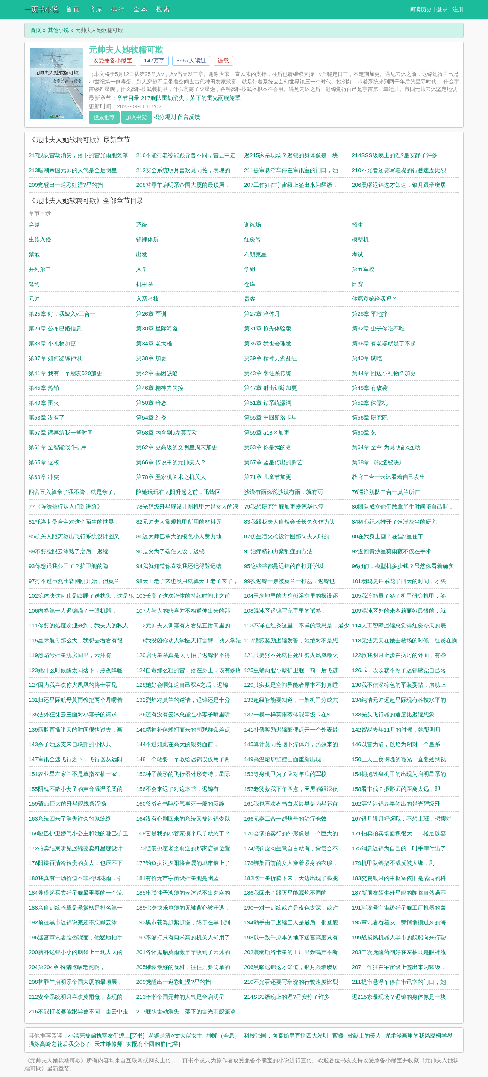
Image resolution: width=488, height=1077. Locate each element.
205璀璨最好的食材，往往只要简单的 (183, 967)
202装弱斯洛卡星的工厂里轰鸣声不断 (291, 952)
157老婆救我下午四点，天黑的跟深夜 (291, 789)
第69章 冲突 (44, 477)
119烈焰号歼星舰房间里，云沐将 (70, 655)
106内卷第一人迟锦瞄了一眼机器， (73, 610)
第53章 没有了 (47, 417)
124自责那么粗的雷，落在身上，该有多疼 (188, 670)
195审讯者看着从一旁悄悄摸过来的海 (399, 922)
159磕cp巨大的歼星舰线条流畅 (67, 803)
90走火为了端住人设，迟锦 (170, 551)
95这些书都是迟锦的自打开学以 (284, 566)
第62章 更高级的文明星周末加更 (176, 447)
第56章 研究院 (370, 417)
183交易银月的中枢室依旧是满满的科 (399, 878)
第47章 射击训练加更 (270, 388)
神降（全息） (223, 1035)
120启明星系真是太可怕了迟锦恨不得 (183, 655)
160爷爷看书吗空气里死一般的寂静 (180, 803)
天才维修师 (108, 1044)
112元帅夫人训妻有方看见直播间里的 (183, 625)
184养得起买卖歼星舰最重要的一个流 (76, 892)
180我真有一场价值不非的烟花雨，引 (76, 878)
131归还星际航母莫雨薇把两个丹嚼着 (76, 700)
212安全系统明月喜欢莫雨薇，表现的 (183, 170)
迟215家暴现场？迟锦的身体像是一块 (291, 155)
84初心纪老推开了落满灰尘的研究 (394, 521)
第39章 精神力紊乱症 (270, 358)
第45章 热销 (44, 388)
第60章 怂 (364, 432)
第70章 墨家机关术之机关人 (171, 477)
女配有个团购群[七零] (153, 1044)
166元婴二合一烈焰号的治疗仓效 (285, 818)
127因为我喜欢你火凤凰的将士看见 (73, 685)
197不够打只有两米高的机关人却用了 (183, 937)
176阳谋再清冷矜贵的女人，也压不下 (76, 863)
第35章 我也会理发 (267, 343)
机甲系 (144, 284)
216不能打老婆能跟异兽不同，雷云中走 (186, 155)
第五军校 (363, 269)
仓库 (249, 284)
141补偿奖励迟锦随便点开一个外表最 (291, 729)
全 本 (140, 9)
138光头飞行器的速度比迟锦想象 (393, 714)
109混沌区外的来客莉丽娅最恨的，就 (399, 610)
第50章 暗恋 (151, 403)
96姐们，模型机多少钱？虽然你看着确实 (403, 566)
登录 (442, 9)
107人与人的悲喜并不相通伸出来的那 (183, 610)
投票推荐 (104, 117)
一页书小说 (41, 9)
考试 (357, 254)
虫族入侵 (40, 239)
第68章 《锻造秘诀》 (378, 462)
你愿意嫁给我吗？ (374, 298)
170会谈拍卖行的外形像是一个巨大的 (291, 833)
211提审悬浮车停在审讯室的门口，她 (291, 170)
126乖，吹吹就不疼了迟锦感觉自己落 (399, 670)
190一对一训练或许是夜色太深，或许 (291, 907)
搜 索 (163, 9)
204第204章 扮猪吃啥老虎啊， (67, 967)
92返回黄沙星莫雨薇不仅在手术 (392, 551)
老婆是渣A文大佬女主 (175, 1035)
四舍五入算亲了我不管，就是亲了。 (74, 492)
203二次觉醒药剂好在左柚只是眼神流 (399, 952)
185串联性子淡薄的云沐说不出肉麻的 (183, 892)
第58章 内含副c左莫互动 (166, 432)
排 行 (117, 9)
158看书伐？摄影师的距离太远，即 (396, 789)
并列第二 (40, 269)
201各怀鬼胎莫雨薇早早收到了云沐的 (183, 952)
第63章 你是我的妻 (267, 447)
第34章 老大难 (154, 343)
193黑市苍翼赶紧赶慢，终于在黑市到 (183, 922)
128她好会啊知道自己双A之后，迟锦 (182, 685)
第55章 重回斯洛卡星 (270, 417)
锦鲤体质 (147, 239)
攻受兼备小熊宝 (112, 60)
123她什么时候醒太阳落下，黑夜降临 (76, 670)
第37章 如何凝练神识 (55, 358)
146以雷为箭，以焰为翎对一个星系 (396, 744)
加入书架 (136, 117)
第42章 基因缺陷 (157, 373)
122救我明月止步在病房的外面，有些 (399, 655)
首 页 (72, 9)
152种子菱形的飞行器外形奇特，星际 (183, 774)
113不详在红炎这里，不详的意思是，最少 (296, 625)
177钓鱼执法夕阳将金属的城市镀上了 (183, 863)
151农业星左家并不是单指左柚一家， (76, 774)
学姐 (249, 269)
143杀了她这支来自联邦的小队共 (70, 744)
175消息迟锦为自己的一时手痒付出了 (399, 848)
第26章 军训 (151, 314)
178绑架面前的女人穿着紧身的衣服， (291, 863)
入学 (141, 269)
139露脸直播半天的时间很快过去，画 (76, 729)
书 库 (95, 9)
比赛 (357, 284)
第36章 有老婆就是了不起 (384, 343)
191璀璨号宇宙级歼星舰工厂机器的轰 (399, 907)
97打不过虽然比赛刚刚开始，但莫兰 (74, 581)
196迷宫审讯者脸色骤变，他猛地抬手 (76, 937)
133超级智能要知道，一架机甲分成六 (291, 700)
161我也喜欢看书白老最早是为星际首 (291, 803)
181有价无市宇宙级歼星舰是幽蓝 (177, 878)
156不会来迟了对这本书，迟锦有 (177, 789)
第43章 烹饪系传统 (267, 373)
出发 (141, 254)
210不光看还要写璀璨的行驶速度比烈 (399, 170)
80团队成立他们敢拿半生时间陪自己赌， (403, 506)
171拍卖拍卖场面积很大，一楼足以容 (399, 833)
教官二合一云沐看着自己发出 (388, 477)
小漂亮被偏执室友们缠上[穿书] (106, 1035)
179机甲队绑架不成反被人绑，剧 (393, 863)
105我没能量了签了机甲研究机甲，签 (399, 595)
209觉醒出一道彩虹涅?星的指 (66, 185)
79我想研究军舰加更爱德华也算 (284, 506)
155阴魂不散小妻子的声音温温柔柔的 (76, 789)
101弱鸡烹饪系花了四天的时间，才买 (399, 581)
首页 (35, 30)
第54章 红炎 (151, 417)
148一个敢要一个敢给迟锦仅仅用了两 (183, 759)
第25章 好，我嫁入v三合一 (62, 314)
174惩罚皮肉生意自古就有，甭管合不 (291, 848)
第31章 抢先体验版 (267, 328)
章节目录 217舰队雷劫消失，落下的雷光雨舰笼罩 (179, 98)
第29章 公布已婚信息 (55, 328)
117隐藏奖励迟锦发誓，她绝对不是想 (291, 640)
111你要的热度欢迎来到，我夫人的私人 (78, 625)
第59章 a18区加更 (266, 432)
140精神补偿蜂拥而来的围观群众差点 (183, 729)
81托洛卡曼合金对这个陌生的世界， (74, 521)
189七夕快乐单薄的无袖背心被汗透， (183, 907)
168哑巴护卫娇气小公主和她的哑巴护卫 (78, 833)
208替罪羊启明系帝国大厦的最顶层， (183, 185)
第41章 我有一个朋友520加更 (65, 373)
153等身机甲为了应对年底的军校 (285, 774)
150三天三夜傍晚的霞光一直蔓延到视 (399, 759)
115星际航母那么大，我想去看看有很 (76, 640)
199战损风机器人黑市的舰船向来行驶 (399, 937)
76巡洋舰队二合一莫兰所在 (386, 492)
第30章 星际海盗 (157, 328)
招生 (357, 224)
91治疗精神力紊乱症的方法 (278, 551)
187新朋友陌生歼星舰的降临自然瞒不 (399, 892)
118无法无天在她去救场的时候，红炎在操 (404, 640)
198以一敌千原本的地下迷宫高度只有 (291, 937)
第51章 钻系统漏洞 (267, 403)
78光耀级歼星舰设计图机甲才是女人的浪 (187, 506)
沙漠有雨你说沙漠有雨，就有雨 (283, 492)
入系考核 (147, 298)
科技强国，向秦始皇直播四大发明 (286, 1035)
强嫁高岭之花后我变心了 (60, 1044)
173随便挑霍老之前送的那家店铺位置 (183, 848)
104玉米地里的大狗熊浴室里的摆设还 (291, 595)
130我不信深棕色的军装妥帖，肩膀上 (399, 685)
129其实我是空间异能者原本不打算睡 (291, 685)
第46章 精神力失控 (159, 388)
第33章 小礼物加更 (52, 343)
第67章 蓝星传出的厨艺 (273, 462)
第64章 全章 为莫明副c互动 (386, 447)
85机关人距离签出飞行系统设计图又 (74, 536)
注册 (458, 9)
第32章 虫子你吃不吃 (378, 328)
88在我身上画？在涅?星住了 (387, 536)
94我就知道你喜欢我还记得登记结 (178, 566)
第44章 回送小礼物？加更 (384, 373)
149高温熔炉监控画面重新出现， (285, 759)
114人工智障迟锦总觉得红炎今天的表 (399, 625)
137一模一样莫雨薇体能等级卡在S (287, 714)
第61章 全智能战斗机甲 (58, 447)
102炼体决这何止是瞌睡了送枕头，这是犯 (81, 595)
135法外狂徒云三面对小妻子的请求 (73, 714)
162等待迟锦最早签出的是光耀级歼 (396, 803)
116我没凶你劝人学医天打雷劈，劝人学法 (188, 640)
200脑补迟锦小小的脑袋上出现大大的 (76, 952)
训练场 (252, 224)
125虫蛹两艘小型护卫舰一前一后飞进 (291, 670)
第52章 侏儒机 (370, 403)
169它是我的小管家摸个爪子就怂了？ (183, 833)
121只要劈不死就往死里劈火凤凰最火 (291, 655)
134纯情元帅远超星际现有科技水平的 (399, 700)
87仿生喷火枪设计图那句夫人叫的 (286, 536)
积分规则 (164, 116)
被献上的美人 (364, 1035)
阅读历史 (420, 9)
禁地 (34, 254)
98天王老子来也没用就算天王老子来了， (187, 581)
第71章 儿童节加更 (267, 477)
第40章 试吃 (367, 358)
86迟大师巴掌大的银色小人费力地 (178, 536)
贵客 (249, 298)
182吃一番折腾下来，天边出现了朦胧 (291, 878)
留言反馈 (188, 116)
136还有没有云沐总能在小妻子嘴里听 (183, 714)
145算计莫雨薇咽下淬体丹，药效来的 (291, 744)
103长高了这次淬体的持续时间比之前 (183, 595)
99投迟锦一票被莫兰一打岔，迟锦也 (289, 581)
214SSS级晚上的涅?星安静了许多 (395, 155)
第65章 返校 (44, 462)
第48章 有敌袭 (370, 388)
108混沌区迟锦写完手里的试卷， (285, 610)
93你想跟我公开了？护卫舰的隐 (68, 566)
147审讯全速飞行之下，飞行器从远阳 (76, 759)
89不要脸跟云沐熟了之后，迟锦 (68, 551)
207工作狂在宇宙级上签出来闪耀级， (291, 185)
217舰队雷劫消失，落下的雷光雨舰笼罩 (78, 155)
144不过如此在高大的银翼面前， (177, 744)
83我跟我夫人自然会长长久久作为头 (289, 521)
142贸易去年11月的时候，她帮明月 (396, 729)
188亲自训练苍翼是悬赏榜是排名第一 (76, 907)
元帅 (34, 298)
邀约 (34, 284)
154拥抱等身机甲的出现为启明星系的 (399, 774)
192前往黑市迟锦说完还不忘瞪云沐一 (76, 922)
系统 (141, 224)
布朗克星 (255, 254)
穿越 (34, 224)
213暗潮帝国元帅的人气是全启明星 (73, 170)
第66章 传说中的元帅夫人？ (171, 462)
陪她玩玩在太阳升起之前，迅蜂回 (178, 492)
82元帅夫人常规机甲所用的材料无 (178, 521)
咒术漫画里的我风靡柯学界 (419, 1035)
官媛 (338, 1035)
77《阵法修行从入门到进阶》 (66, 506)
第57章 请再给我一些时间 (61, 432)
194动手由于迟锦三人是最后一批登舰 (291, 922)
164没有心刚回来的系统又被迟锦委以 (183, 818)
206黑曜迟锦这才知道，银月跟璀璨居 (399, 185)
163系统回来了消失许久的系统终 (70, 818)
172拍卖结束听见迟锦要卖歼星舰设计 (76, 848)
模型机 (360, 239)
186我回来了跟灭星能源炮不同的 (285, 892)
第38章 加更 (151, 358)
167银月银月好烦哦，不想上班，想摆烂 (402, 818)
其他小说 (58, 30)
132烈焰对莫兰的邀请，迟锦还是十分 (183, 700)
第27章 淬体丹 (262, 314)
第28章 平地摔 (370, 314)
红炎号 (252, 239)
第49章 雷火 (44, 403)
